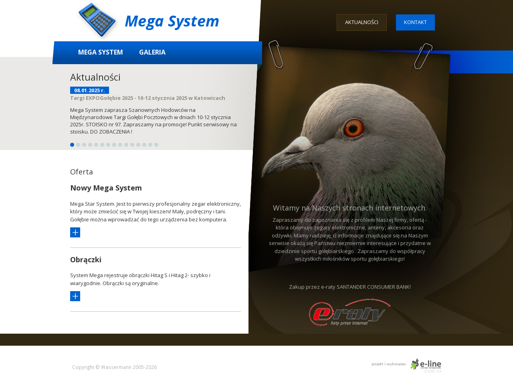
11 (132, 145)
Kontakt (415, 22)
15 (156, 145)
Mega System (100, 52)
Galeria (152, 52)
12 (138, 145)
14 (150, 145)
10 (126, 145)
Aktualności (361, 22)
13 (144, 145)
